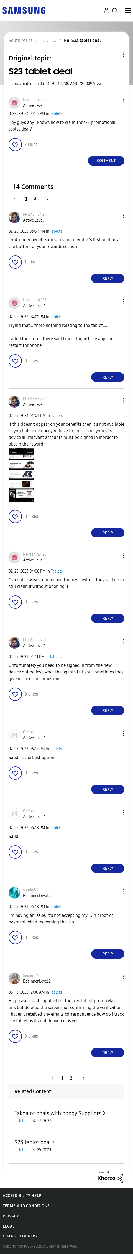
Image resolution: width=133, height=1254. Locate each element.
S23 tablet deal (32, 1142)
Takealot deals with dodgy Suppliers (57, 1113)
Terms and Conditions (26, 1206)
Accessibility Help (22, 1195)
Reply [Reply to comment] (108, 278)
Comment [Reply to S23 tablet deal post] (106, 160)
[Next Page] (45, 198)
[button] (115, 101)
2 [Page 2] (35, 198)
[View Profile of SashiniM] (31, 975)
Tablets (56, 113)
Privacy (11, 1216)
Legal (9, 1226)
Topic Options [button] (114, 54)
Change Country (20, 1236)
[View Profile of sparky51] (30, 890)
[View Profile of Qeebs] (28, 732)
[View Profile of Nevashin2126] (35, 99)
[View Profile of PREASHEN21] (34, 214)
